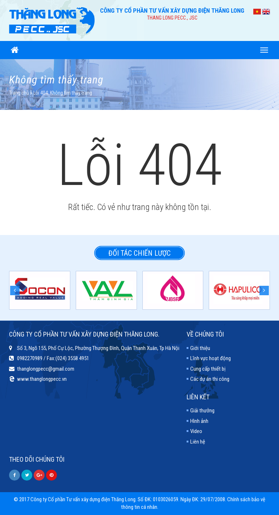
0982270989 (29, 358)
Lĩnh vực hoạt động (210, 358)
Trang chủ (19, 93)
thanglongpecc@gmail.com (45, 369)
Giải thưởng (202, 410)
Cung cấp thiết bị (207, 369)
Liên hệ (197, 441)
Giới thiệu (200, 348)
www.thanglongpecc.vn (42, 379)
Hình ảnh (199, 421)
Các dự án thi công (209, 379)
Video (196, 431)
